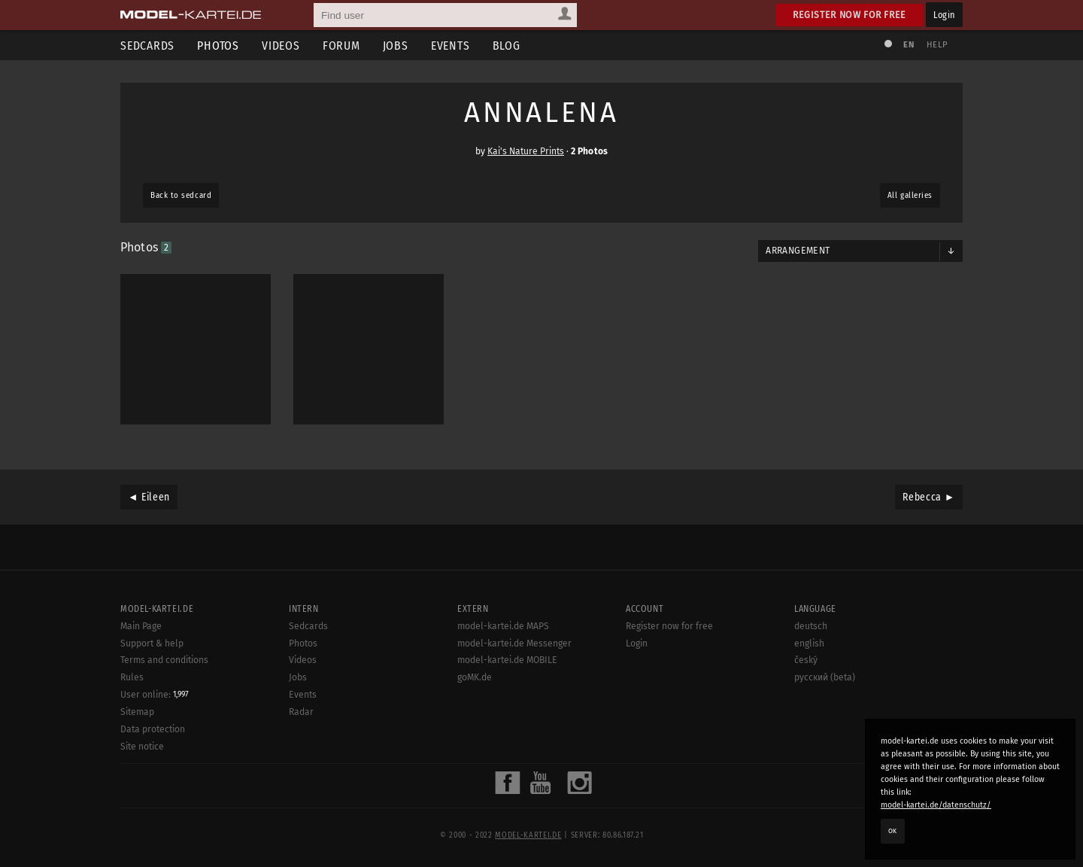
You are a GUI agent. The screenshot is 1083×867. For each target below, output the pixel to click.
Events (450, 45)
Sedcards (147, 45)
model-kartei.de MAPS (503, 626)
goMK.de (474, 677)
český (806, 660)
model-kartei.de (528, 835)
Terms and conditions (164, 660)
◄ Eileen (149, 497)
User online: (154, 694)
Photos (218, 45)
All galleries (910, 195)
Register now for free (849, 14)
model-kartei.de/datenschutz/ (936, 805)
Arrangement (798, 250)
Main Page (141, 626)
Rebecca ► (928, 497)
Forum (341, 45)
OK (892, 830)
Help (937, 45)
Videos (281, 45)
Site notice (142, 746)
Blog (506, 45)
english (809, 643)
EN (908, 45)
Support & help (152, 643)
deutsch (810, 626)
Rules (132, 677)
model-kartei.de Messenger (514, 643)
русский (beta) (824, 677)
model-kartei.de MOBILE (507, 660)
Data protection (152, 729)
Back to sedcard (180, 195)
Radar (301, 712)
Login (944, 14)
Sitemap (137, 712)
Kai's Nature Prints (525, 151)
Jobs (395, 45)
